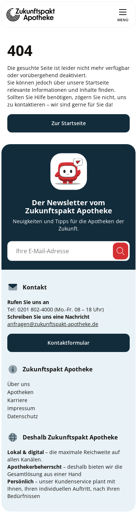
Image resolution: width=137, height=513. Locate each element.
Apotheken (20, 392)
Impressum (21, 408)
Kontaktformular (68, 342)
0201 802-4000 (35, 309)
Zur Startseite (69, 123)
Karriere (17, 400)
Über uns (18, 384)
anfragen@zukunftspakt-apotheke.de (52, 324)
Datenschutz (22, 416)
